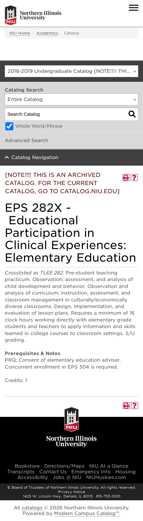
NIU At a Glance (108, 466)
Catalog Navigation (34, 157)
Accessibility (32, 477)
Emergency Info (91, 472)
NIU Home (19, 33)
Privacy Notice (71, 492)
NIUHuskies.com (106, 477)
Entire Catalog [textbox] (25, 99)
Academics (47, 33)
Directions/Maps (64, 466)
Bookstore (27, 466)
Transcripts (21, 472)
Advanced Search (26, 140)
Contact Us (53, 472)
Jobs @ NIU (66, 477)
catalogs (32, 508)
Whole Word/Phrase (39, 126)
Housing (125, 472)
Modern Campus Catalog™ (86, 513)
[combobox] (71, 71)
